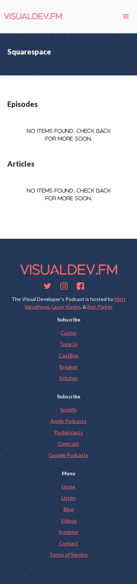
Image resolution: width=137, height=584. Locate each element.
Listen (68, 498)
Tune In (68, 344)
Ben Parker (100, 307)
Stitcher (68, 378)
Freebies (69, 532)
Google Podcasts (68, 455)
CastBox (69, 355)
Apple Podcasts (68, 421)
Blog (69, 509)
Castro (68, 333)
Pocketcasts (68, 432)
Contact (68, 543)
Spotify (68, 409)
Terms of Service (68, 554)
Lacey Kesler (66, 307)
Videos (69, 520)
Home (68, 486)
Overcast (68, 443)
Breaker (68, 367)
